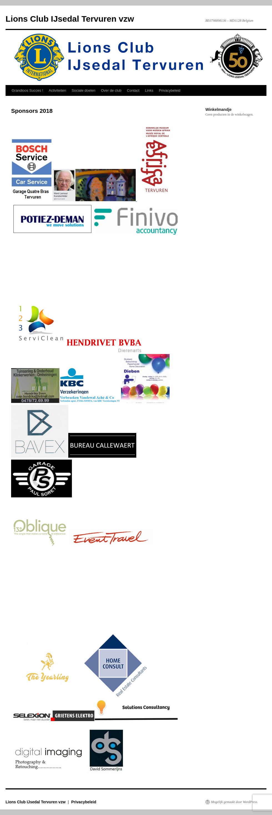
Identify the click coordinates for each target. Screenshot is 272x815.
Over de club (111, 90)
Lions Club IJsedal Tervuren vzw (70, 18)
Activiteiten (57, 90)
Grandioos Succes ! (27, 90)
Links (149, 90)
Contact (133, 90)
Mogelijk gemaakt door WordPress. (234, 802)
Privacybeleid (169, 90)
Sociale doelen (83, 90)
